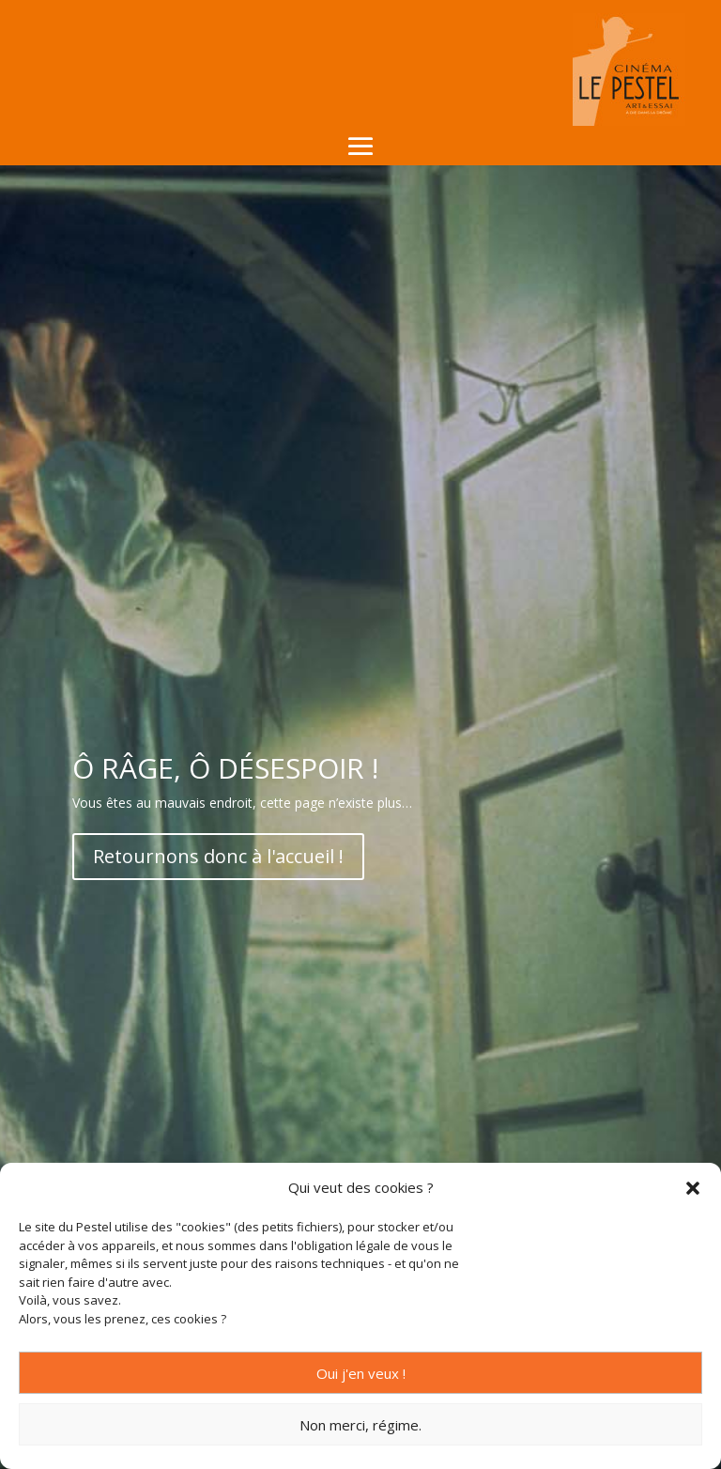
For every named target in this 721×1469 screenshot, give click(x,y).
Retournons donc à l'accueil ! (218, 856)
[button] (692, 1188)
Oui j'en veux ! (361, 1373)
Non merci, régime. (360, 1424)
